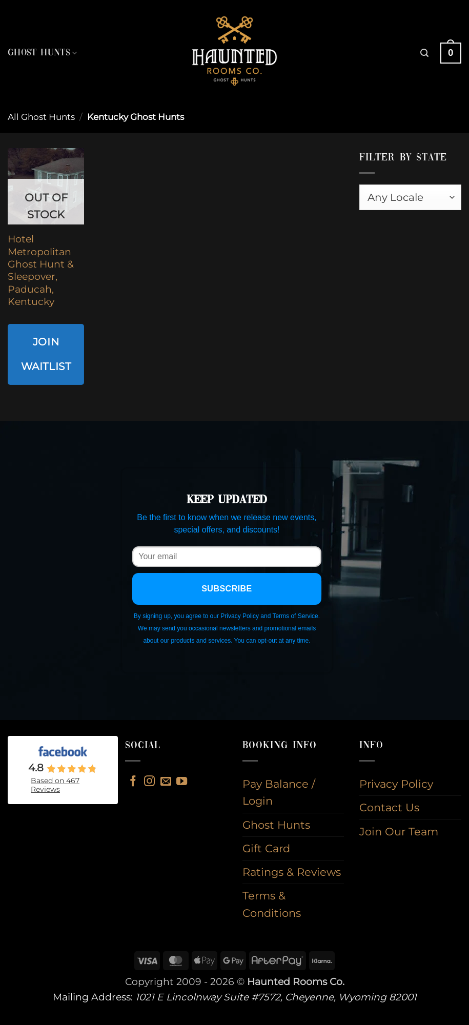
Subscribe (226, 588)
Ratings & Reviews (291, 872)
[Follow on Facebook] (133, 782)
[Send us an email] (165, 782)
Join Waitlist (46, 354)
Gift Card (266, 848)
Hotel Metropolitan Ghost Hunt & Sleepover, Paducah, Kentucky (41, 270)
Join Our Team (398, 831)
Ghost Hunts (42, 53)
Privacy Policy (396, 783)
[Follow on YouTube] (181, 782)
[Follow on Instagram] (149, 782)
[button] (424, 53)
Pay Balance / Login (278, 792)
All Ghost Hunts (41, 117)
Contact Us (389, 807)
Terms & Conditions (271, 904)
